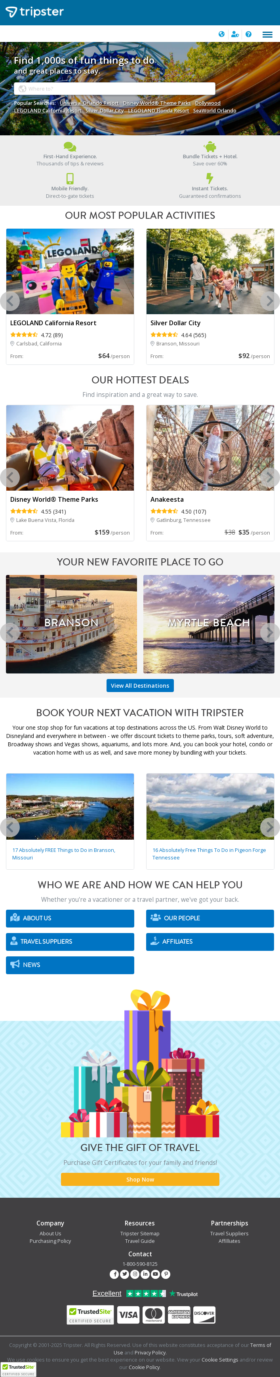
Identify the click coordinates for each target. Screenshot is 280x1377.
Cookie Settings (220, 1359)
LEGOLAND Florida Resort (158, 110)
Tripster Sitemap (140, 1233)
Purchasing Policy (50, 1241)
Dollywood (208, 103)
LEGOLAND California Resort (48, 110)
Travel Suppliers (41, 941)
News (25, 964)
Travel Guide (140, 1241)
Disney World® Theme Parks (157, 103)
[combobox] (114, 88)
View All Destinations (140, 685)
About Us (30, 917)
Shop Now (140, 1179)
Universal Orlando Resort (89, 103)
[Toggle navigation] (267, 34)
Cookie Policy (144, 1367)
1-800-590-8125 (140, 1264)
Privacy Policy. (151, 1352)
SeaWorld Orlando (214, 110)
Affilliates (229, 1241)
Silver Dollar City (105, 110)
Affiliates (171, 941)
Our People (175, 917)
